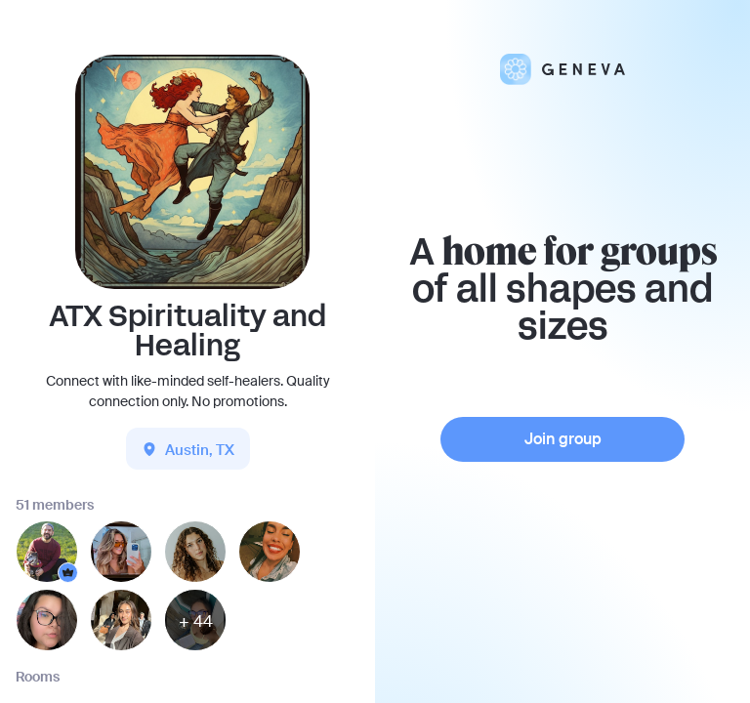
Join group (563, 439)
